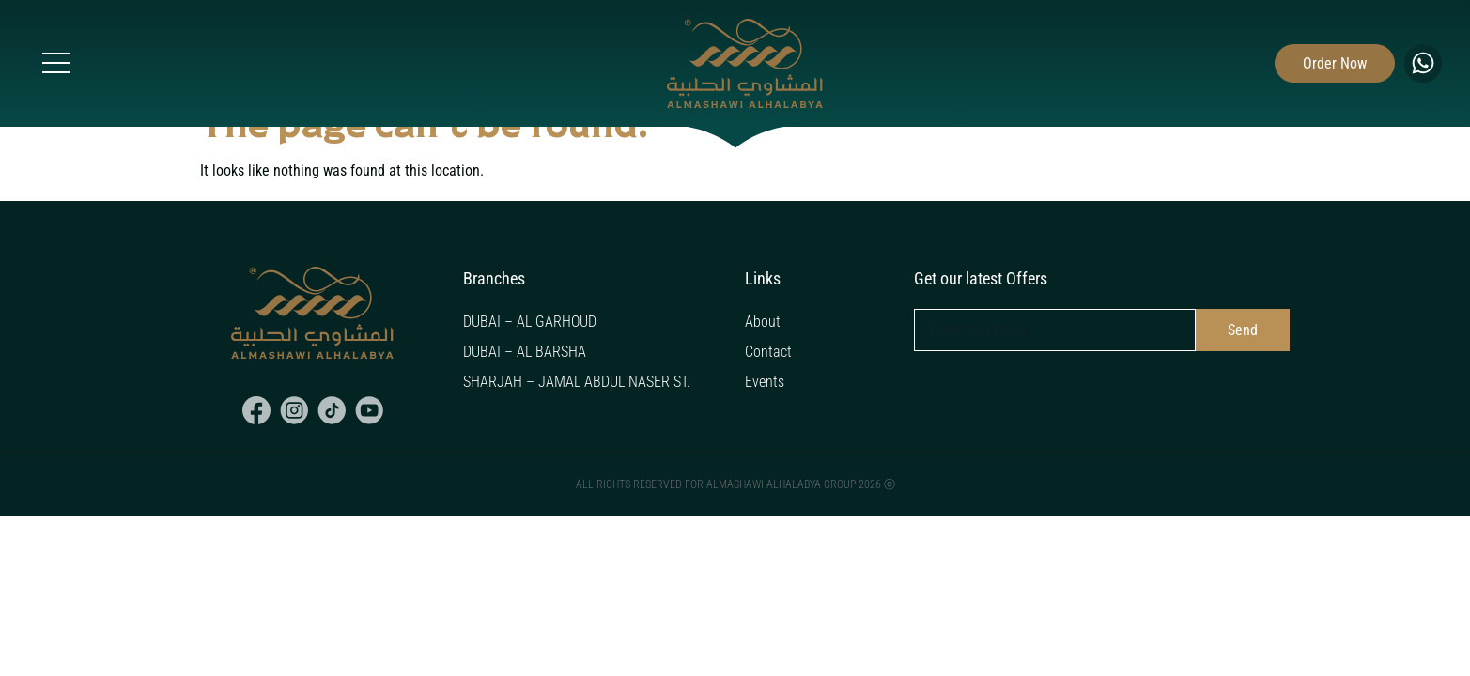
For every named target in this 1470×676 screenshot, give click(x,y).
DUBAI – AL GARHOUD (529, 321)
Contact (768, 352)
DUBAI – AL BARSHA (524, 352)
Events (764, 382)
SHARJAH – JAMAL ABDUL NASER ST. (576, 382)
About (763, 321)
